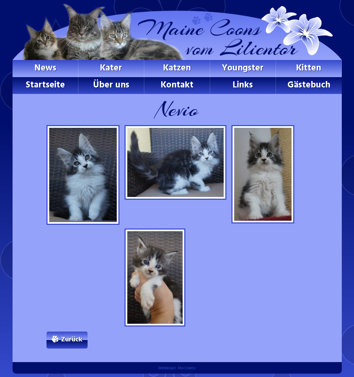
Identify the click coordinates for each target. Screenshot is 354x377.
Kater (111, 68)
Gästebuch (308, 85)
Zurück (71, 339)
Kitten (308, 68)
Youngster (243, 68)
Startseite (45, 85)
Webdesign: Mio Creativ (177, 368)
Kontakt (177, 85)
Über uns (111, 85)
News (45, 68)
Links (242, 85)
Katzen (177, 68)
